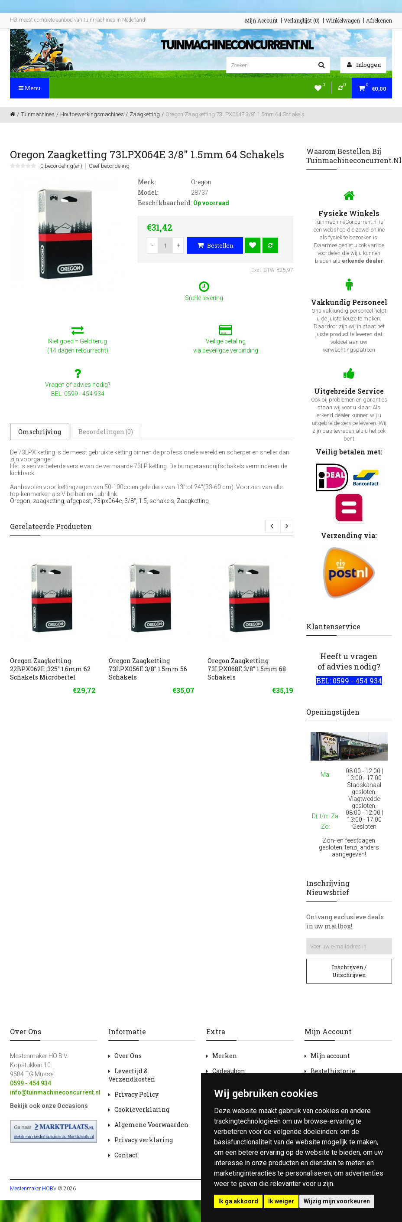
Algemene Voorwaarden (151, 1125)
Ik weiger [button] (281, 1201)
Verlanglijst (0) (302, 20)
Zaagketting (193, 500)
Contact (126, 1155)
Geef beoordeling (109, 166)
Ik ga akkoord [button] (238, 1201)
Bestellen (215, 245)
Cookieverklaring (141, 1109)
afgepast (79, 500)
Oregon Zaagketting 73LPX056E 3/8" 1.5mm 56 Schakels (148, 669)
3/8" (130, 500)
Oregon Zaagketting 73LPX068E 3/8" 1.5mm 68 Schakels (246, 669)
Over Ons (128, 1056)
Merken (224, 1056)
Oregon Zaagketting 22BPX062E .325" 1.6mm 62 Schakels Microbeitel (50, 669)
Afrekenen (379, 20)
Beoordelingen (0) (105, 432)
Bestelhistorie (333, 1071)
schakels (161, 500)
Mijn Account (261, 20)
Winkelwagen (343, 20)
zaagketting (48, 500)
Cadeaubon (228, 1071)
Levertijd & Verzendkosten (131, 1075)
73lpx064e (108, 500)
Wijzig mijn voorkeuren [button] (337, 1201)
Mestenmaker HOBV (33, 1189)
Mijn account (330, 1056)
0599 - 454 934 (30, 1083)
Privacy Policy (136, 1094)
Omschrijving (39, 432)
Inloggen (364, 65)
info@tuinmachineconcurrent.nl (55, 1092)
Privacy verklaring (143, 1140)
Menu (29, 88)
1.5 (143, 500)
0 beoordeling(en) (61, 166)
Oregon (20, 500)
